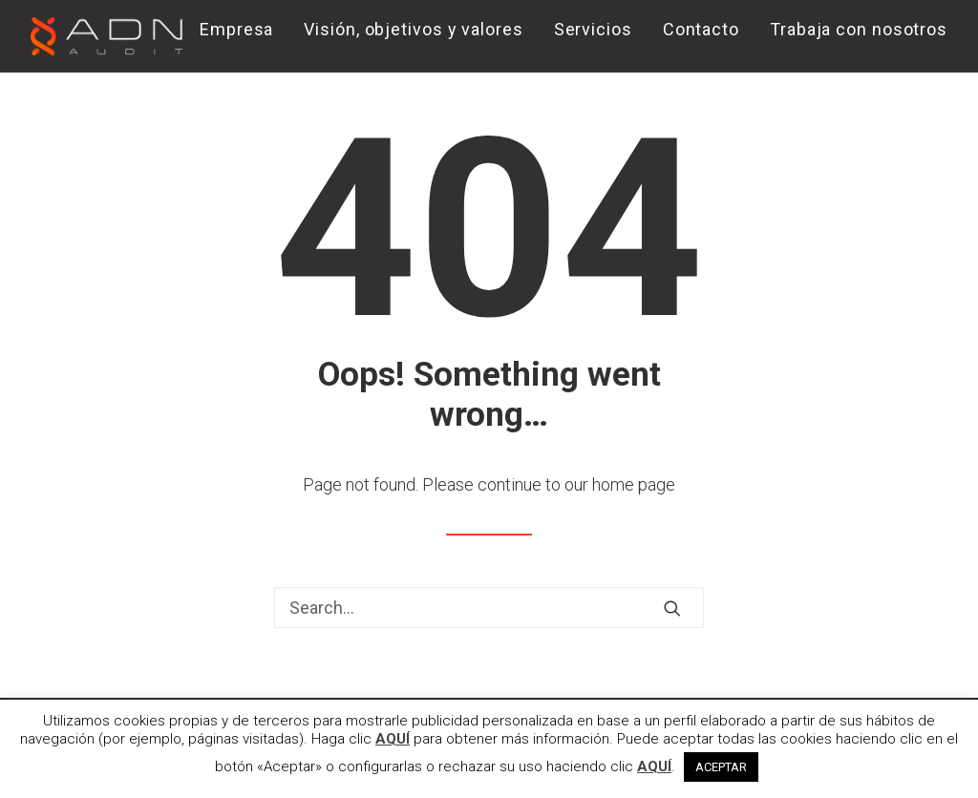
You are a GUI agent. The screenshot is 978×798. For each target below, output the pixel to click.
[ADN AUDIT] (106, 36)
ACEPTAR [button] (721, 767)
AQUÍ (392, 738)
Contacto (701, 29)
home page (633, 484)
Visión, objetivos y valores (413, 29)
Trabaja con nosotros (858, 29)
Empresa (236, 29)
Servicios (593, 29)
